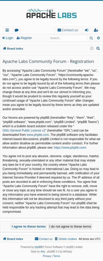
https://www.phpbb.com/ (70, 147)
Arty (43, 251)
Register (26, 38)
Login (9, 38)
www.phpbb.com (38, 135)
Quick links (8, 31)
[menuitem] (67, 30)
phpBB (38, 247)
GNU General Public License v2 (24, 130)
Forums (17, 31)
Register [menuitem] (97, 31)
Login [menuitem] (87, 31)
